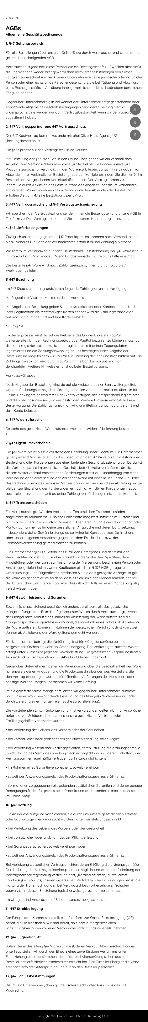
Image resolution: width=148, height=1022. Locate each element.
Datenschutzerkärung (88, 1016)
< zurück (12, 18)
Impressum (66, 1016)
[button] (135, 109)
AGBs (107, 1016)
